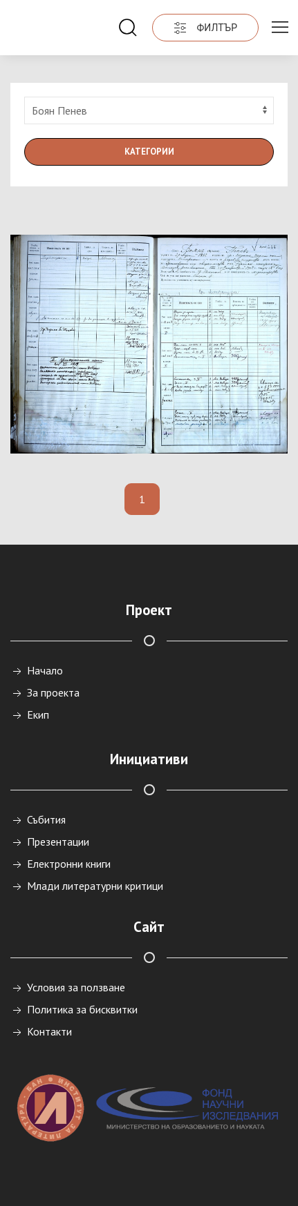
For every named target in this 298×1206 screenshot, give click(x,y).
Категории (149, 151)
